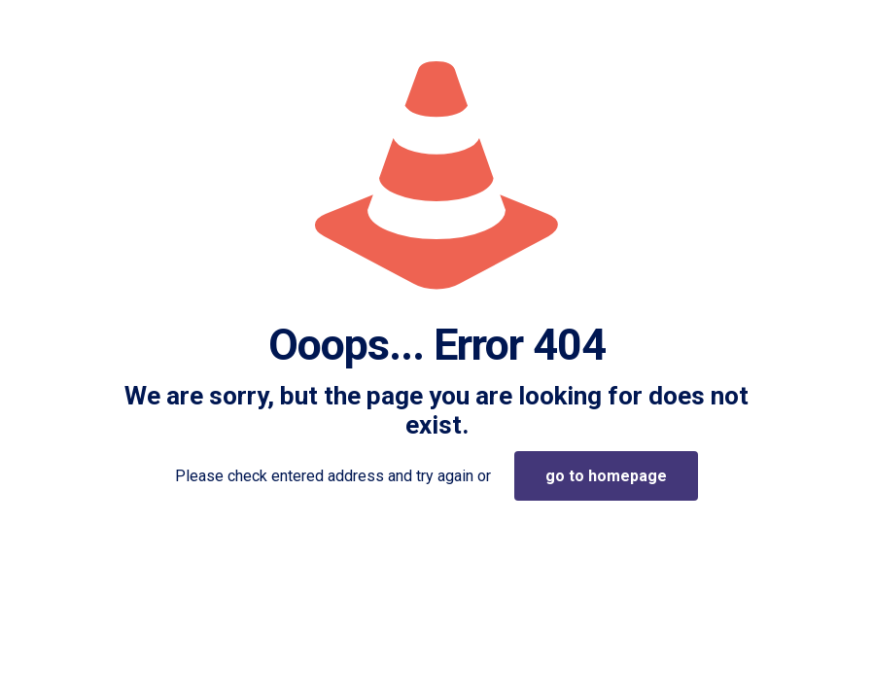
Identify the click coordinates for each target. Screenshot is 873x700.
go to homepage (606, 476)
